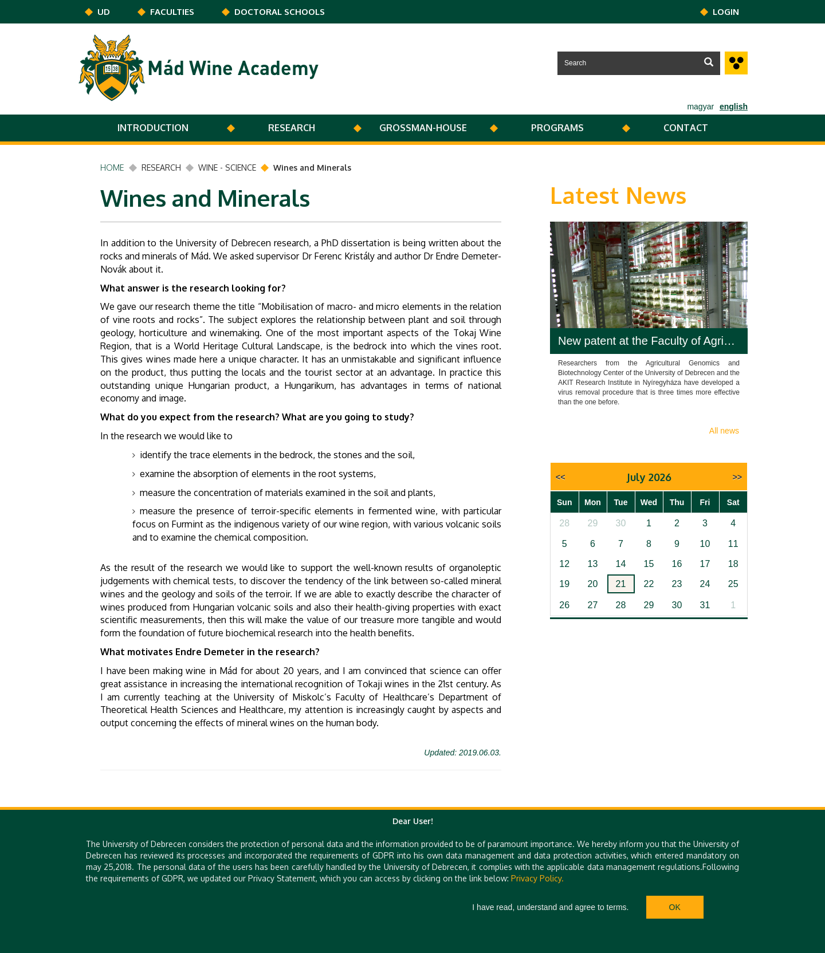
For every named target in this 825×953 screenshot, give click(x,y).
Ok (675, 907)
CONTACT (685, 127)
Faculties (172, 11)
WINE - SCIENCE (227, 167)
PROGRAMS (557, 127)
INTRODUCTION (152, 127)
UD (103, 11)
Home (112, 167)
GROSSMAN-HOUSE (423, 127)
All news (724, 430)
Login (726, 11)
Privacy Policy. (537, 878)
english (734, 106)
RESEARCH (291, 127)
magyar (700, 106)
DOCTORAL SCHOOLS (279, 11)
